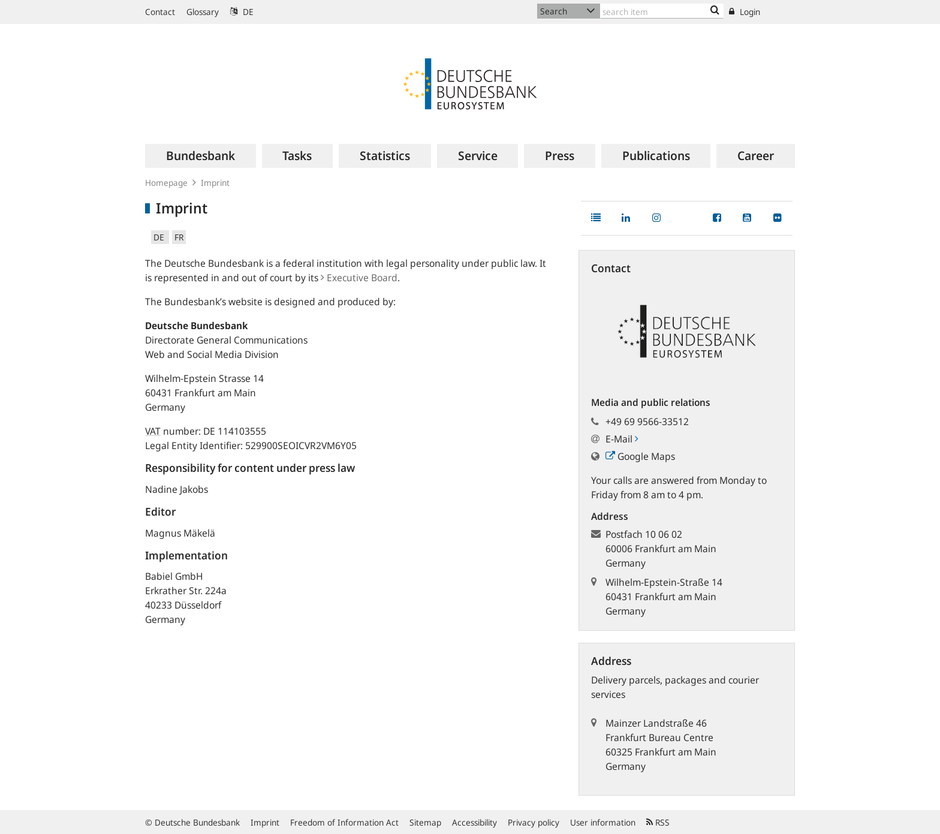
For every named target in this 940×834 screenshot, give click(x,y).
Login (744, 11)
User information (602, 822)
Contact (160, 11)
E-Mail (621, 438)
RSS (658, 822)
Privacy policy (533, 822)
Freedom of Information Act (344, 822)
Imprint (265, 822)
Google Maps (640, 456)
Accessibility (474, 822)
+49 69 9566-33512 (647, 421)
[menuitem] (200, 156)
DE (242, 11)
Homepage (166, 182)
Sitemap (425, 822)
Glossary (202, 11)
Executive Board (359, 277)
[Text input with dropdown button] (662, 11)
